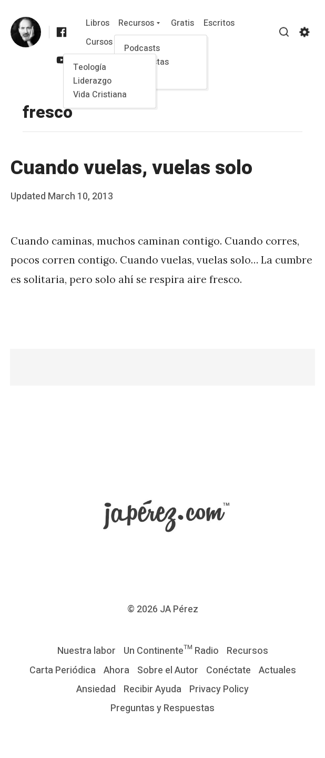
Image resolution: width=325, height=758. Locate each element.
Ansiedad (96, 689)
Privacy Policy (219, 689)
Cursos (99, 42)
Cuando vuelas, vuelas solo (131, 168)
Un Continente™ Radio (171, 651)
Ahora (116, 670)
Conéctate (228, 670)
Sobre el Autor (167, 670)
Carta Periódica (62, 670)
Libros (97, 23)
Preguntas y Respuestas (162, 708)
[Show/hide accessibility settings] (304, 32)
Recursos (136, 23)
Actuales (277, 670)
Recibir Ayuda (152, 689)
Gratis (182, 23)
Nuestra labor (86, 651)
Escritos (219, 23)
